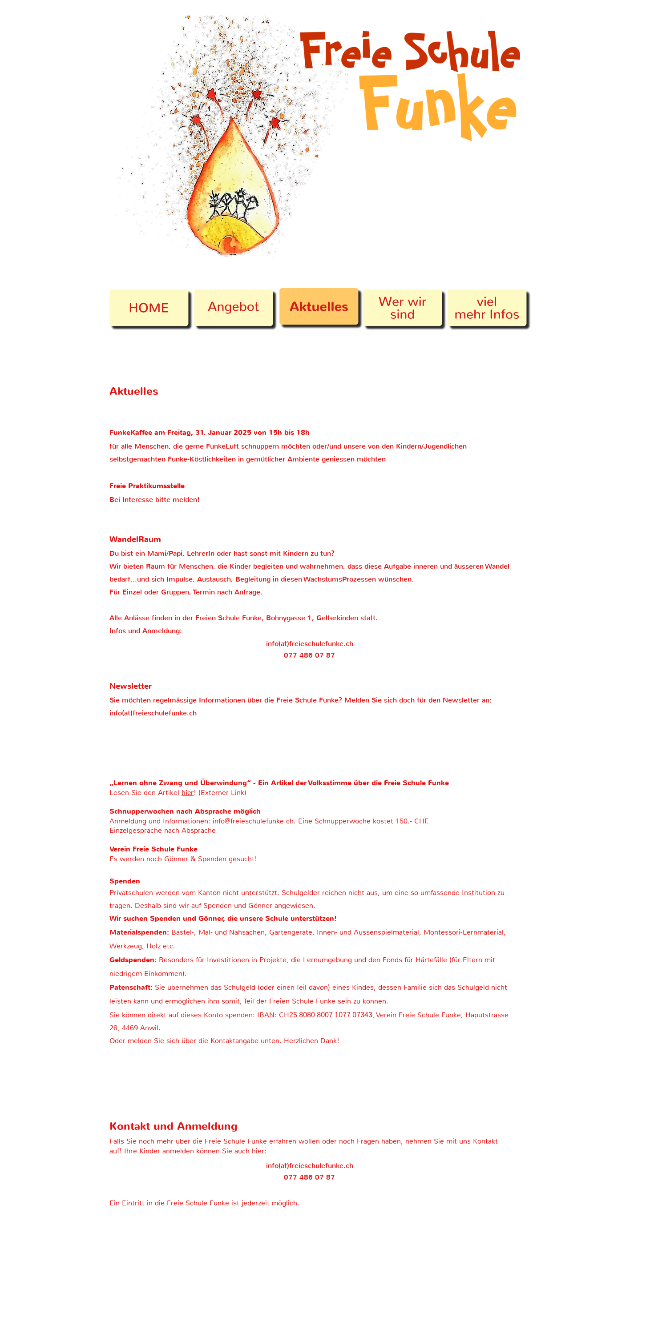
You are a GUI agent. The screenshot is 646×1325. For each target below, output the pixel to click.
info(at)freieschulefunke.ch (309, 643)
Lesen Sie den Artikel (145, 792)
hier (188, 792)
